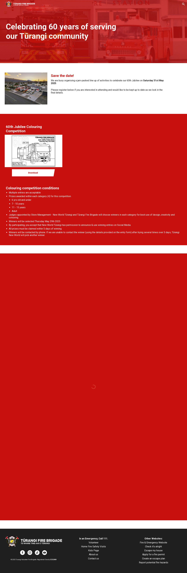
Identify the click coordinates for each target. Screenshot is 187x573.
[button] (183, 4)
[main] (63, 31)
